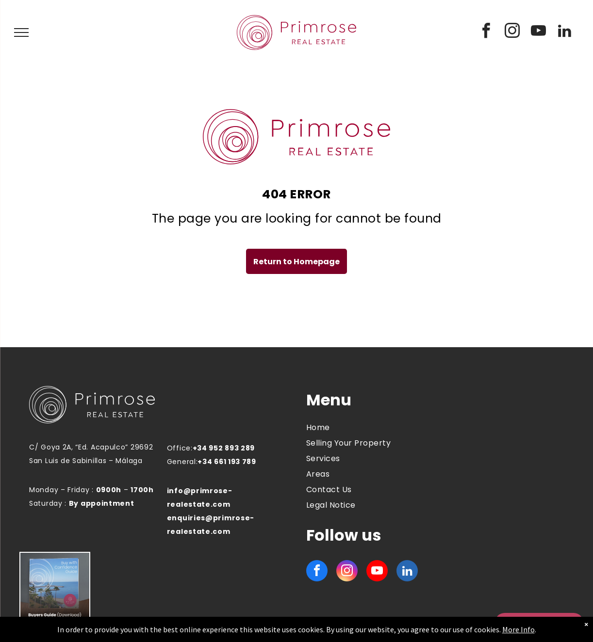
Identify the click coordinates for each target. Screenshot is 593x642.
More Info (518, 629)
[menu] (21, 32)
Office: (180, 448)
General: (182, 461)
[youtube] (538, 32)
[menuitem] (363, 427)
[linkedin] (565, 32)
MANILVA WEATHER (497, 427)
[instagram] (512, 32)
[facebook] (486, 32)
